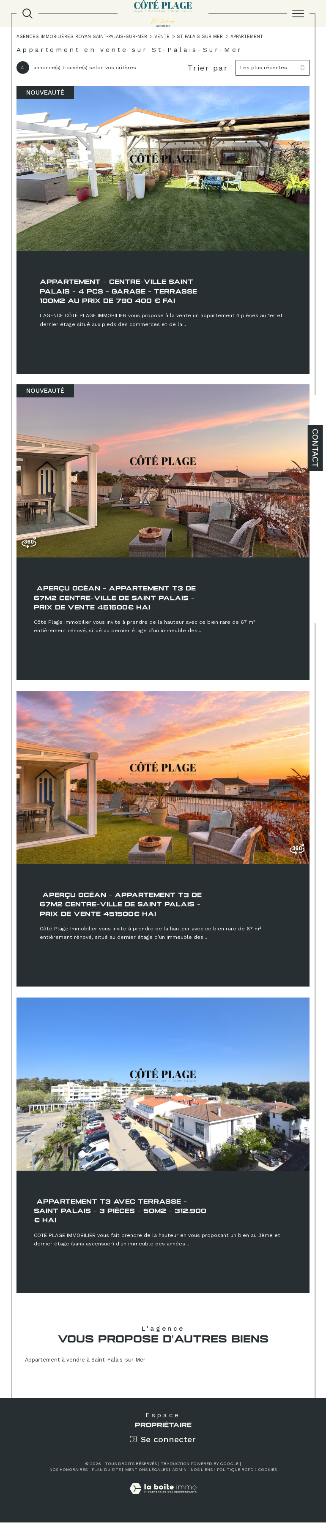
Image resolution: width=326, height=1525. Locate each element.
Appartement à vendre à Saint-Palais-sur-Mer (85, 1361)
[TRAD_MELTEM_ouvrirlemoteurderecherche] (27, 13)
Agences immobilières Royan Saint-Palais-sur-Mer (82, 36)
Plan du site (106, 1471)
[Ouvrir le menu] (298, 13)
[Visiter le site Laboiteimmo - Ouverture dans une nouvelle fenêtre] (163, 1500)
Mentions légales (146, 1471)
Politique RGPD (235, 1471)
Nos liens (202, 1471)
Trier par (208, 67)
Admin (179, 1471)
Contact (315, 448)
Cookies (267, 1471)
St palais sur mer (201, 36)
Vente (163, 36)
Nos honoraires (68, 1471)
